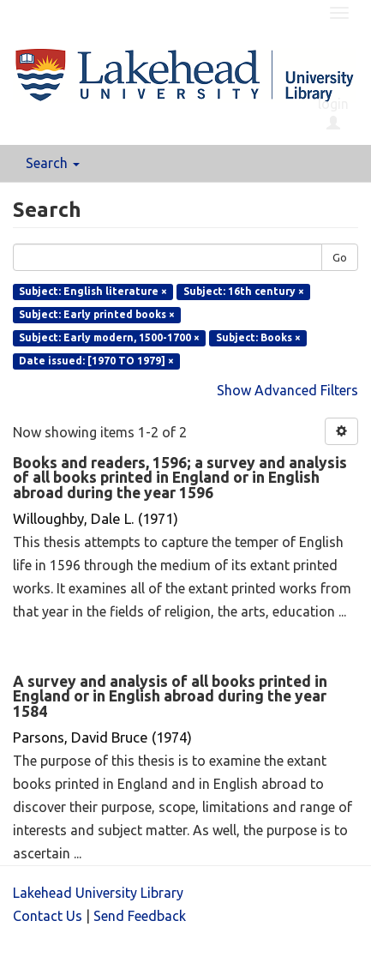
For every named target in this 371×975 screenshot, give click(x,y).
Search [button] (53, 163)
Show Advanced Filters (287, 390)
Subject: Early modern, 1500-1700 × (109, 337)
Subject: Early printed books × (97, 314)
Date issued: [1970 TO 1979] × (96, 360)
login (333, 113)
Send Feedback (139, 916)
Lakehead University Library (98, 892)
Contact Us (47, 916)
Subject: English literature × (93, 291)
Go (339, 257)
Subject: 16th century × (243, 291)
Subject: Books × (258, 337)
